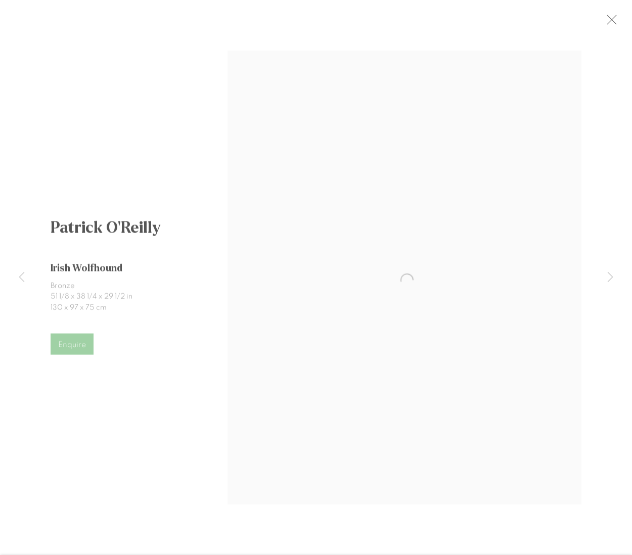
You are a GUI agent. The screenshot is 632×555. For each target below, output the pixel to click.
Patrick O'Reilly (106, 232)
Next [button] (610, 277)
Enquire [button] (72, 349)
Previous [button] (21, 277)
